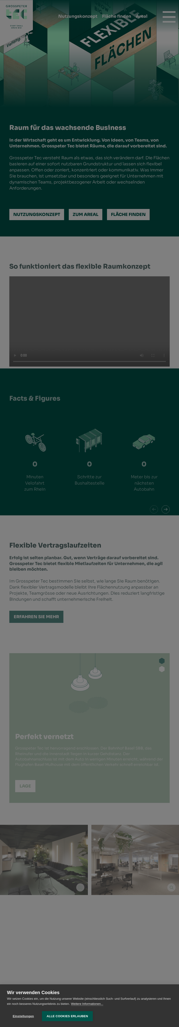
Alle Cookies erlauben (67, 1016)
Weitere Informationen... (87, 1004)
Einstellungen (23, 1016)
